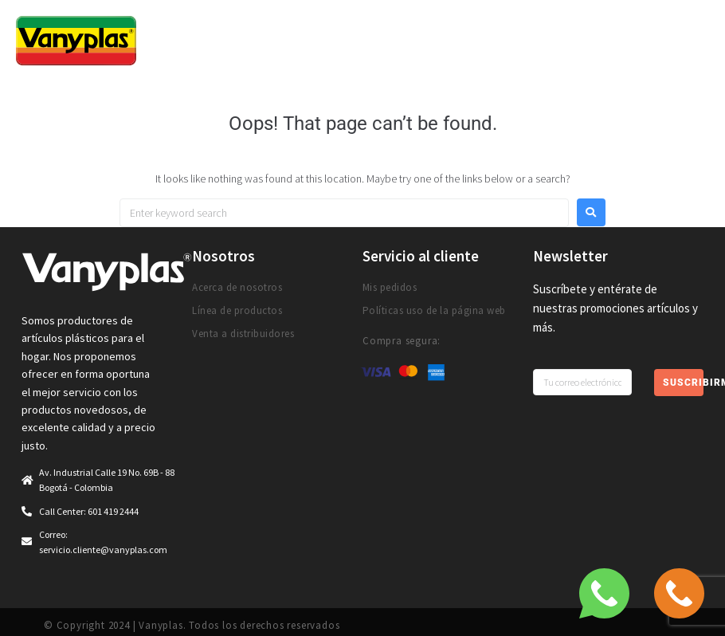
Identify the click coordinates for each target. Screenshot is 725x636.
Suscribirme (683, 382)
